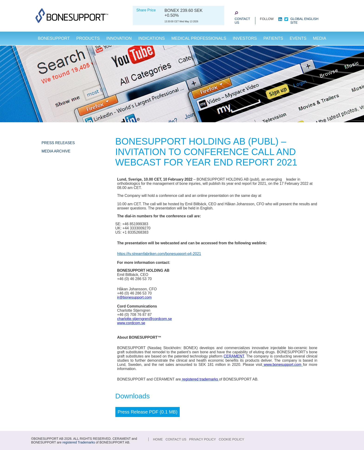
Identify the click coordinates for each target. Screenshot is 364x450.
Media (319, 38)
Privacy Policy (202, 439)
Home (158, 439)
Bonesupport (54, 38)
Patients (273, 38)
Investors (245, 38)
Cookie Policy (231, 439)
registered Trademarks (78, 442)
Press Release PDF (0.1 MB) (148, 411)
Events (298, 38)
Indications (151, 38)
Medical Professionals (198, 38)
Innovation (119, 38)
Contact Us (242, 20)
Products (88, 38)
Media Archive (56, 151)
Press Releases (58, 143)
